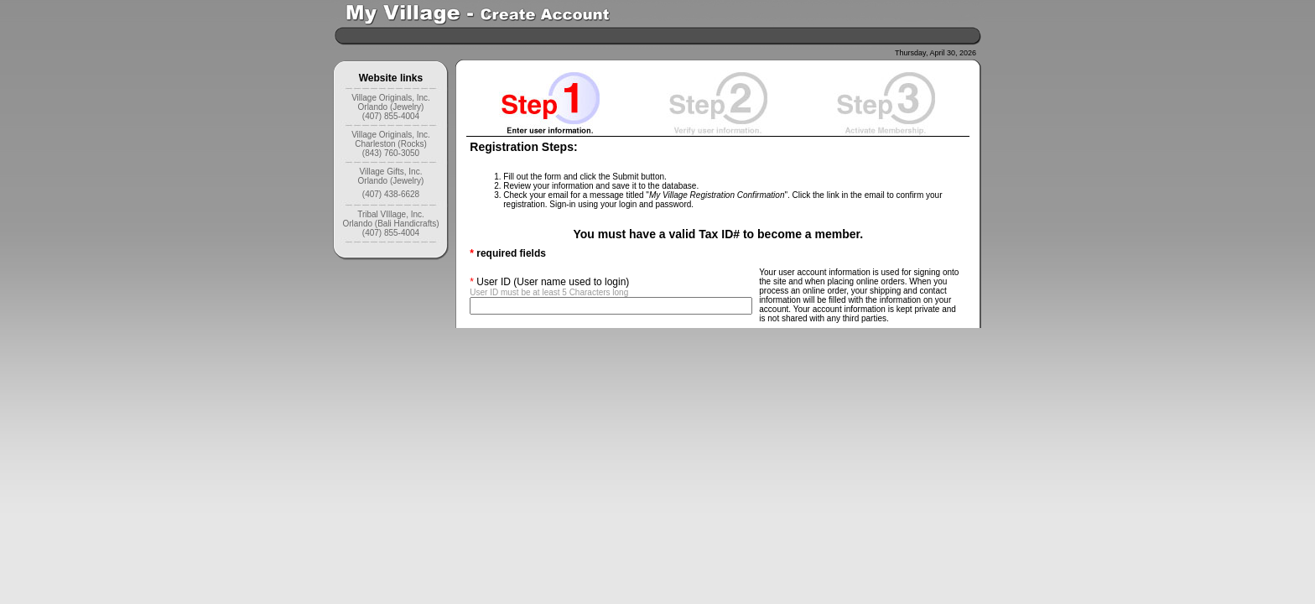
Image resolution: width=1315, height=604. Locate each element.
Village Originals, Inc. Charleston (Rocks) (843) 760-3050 (390, 144)
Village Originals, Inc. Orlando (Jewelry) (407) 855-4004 (390, 107)
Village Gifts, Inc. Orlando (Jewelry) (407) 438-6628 (391, 183)
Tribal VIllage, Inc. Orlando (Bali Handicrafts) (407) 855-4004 (390, 223)
